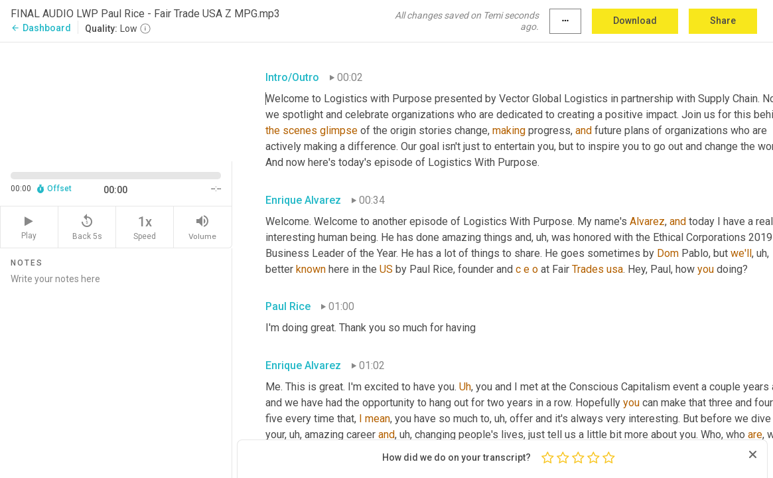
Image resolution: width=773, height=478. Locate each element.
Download (635, 20)
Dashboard (41, 28)
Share (723, 20)
